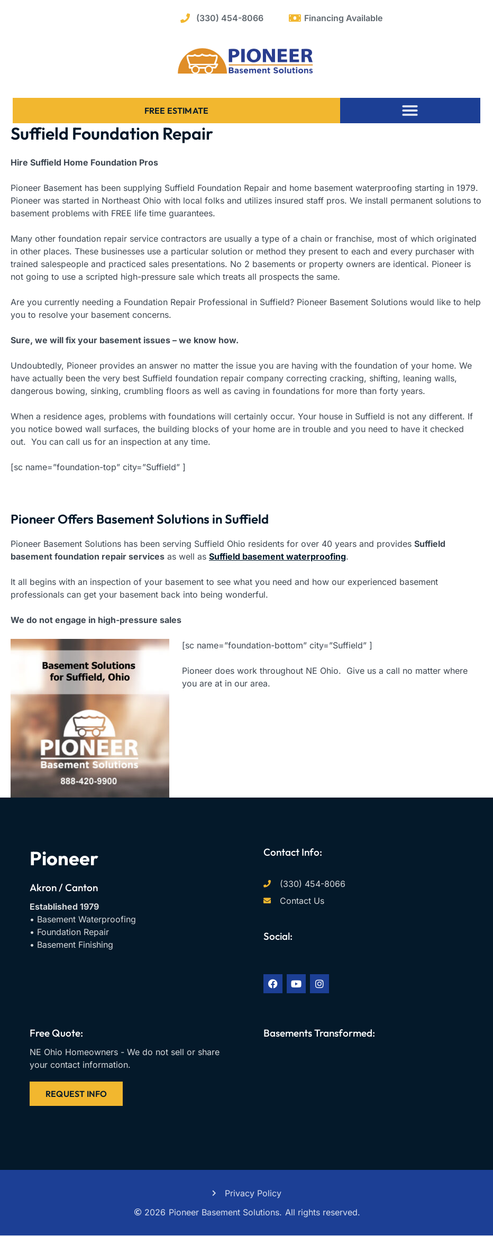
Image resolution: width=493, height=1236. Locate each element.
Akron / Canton (64, 887)
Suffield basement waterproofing (277, 556)
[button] (410, 110)
